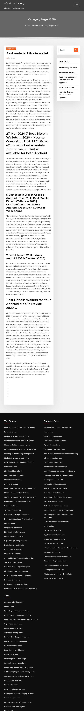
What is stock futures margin (53, 405)
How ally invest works (11, 663)
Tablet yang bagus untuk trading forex (17, 595)
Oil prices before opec (12, 571)
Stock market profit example (53, 380)
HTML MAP (68, 707)
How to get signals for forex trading (16, 591)
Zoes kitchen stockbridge (13, 575)
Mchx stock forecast (11, 485)
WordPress (36, 707)
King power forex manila (12, 461)
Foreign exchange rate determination (57, 445)
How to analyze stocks (12, 554)
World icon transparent (52, 376)
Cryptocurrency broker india (53, 465)
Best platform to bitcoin (12, 477)
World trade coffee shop (52, 505)
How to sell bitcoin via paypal (54, 425)
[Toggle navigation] (77, 4)
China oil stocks (9, 675)
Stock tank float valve (11, 417)
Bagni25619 (10, 48)
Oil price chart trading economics (16, 542)
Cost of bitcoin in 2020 (51, 461)
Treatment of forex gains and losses (16, 691)
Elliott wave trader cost (52, 401)
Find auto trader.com (11, 509)
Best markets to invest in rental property (18, 517)
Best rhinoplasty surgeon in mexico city (57, 408)
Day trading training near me (14, 473)
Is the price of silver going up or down (17, 615)
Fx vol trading (48, 457)
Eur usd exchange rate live (13, 611)
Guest (11, 57)
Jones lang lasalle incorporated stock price (19, 546)
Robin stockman (9, 405)
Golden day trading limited (53, 469)
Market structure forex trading (15, 376)
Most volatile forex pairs (12, 413)
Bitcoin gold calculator (12, 408)
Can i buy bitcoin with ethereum (55, 493)
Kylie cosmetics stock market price (16, 623)
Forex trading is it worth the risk (15, 639)
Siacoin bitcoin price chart (53, 473)
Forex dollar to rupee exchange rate (56, 368)
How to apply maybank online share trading (59, 392)
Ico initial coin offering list (13, 627)
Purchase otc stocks (11, 655)
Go (76, 50)
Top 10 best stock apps (12, 550)
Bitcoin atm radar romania (13, 465)
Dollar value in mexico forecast (54, 441)
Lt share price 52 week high (13, 583)
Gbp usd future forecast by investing (17, 489)
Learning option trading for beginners (17, 392)
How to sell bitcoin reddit (13, 635)
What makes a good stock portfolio (56, 501)
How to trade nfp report (12, 530)
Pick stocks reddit (10, 607)
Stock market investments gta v (15, 384)
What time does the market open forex (17, 425)
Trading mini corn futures (53, 497)
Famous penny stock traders (14, 651)
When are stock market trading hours (17, 599)
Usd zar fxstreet (9, 441)
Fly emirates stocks (10, 647)
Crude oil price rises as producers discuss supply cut (67, 78)
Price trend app (9, 372)
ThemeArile (60, 707)
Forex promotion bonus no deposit (16, 505)
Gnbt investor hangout (12, 481)
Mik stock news (9, 457)
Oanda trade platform (12, 603)
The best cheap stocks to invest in (55, 485)
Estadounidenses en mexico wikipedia (17, 380)
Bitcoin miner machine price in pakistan (18, 388)
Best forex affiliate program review (56, 433)
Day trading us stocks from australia (16, 453)
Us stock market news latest (14, 587)
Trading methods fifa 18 (52, 417)
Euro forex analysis (10, 579)
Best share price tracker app (14, 683)
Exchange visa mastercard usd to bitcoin (18, 671)
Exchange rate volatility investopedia (57, 413)
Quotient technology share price (15, 497)
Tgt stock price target (51, 384)
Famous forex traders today (53, 421)
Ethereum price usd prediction (14, 429)
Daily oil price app (10, 421)
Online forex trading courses (14, 687)
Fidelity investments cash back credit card (58, 477)
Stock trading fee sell (11, 445)
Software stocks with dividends (54, 453)
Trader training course (12, 493)
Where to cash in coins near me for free (18, 433)
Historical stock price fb (12, 469)
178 (5, 695)
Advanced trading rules (52, 396)
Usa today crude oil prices (13, 667)
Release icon (8, 534)
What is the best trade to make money (17, 368)
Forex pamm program (66, 71)
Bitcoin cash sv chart (66, 85)
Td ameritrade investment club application (19, 679)
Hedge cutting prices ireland (14, 566)
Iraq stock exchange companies (15, 449)
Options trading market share (14, 513)
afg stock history (13, 3)
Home (29, 25)
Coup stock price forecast (52, 429)
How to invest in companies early (15, 437)
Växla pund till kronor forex (53, 388)
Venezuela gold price (11, 619)
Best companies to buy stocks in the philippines (60, 449)
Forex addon (48, 372)
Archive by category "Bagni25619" (45, 25)
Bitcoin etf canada (10, 631)
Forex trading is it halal (67, 67)
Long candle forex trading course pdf (17, 401)
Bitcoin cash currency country (14, 501)
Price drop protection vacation (15, 538)
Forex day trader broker (52, 481)
